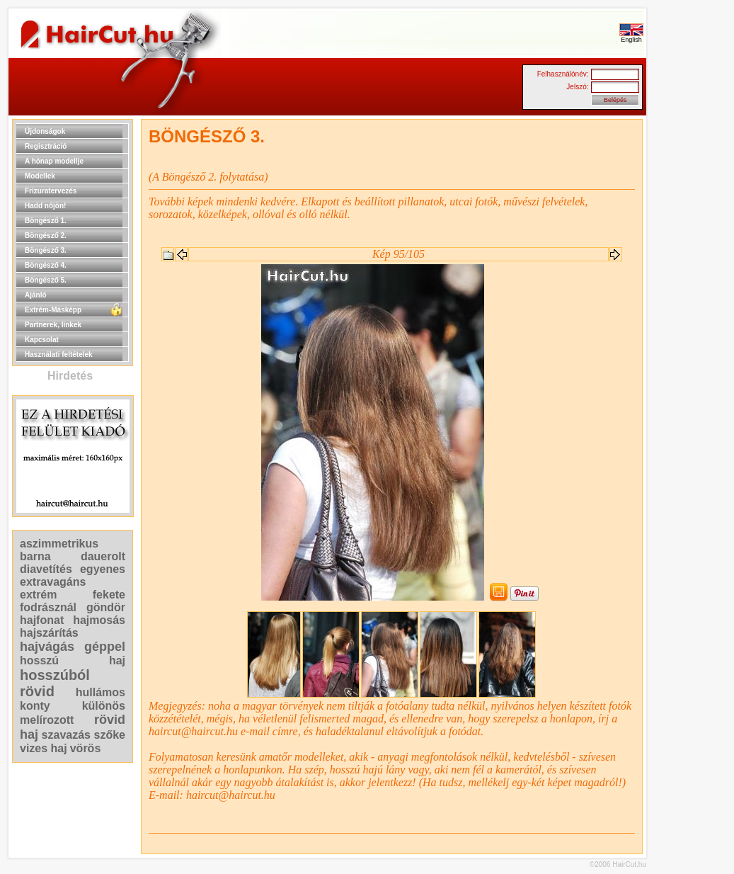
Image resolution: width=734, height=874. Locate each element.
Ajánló (36, 295)
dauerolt (103, 556)
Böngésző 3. (46, 250)
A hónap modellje (54, 161)
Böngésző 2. (46, 235)
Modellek (40, 176)
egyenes (102, 569)
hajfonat (42, 620)
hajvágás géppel (72, 647)
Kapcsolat (42, 340)
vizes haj (43, 748)
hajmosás (99, 620)
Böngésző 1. (46, 221)
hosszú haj (72, 660)
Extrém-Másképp (53, 310)
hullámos (100, 692)
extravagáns (53, 582)
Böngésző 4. (46, 265)
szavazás (66, 735)
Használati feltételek (59, 354)
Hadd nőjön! (45, 206)
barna (35, 556)
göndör (105, 607)
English (631, 36)
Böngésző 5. (46, 280)
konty (35, 706)
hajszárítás (49, 633)
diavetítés (46, 569)
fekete (109, 595)
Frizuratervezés (50, 191)
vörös (85, 748)
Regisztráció (46, 146)
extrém (38, 595)
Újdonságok (45, 131)
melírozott (47, 720)
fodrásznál (48, 607)
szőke (109, 735)
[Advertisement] (691, 331)
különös (103, 706)
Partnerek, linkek (53, 325)
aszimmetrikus (59, 544)
